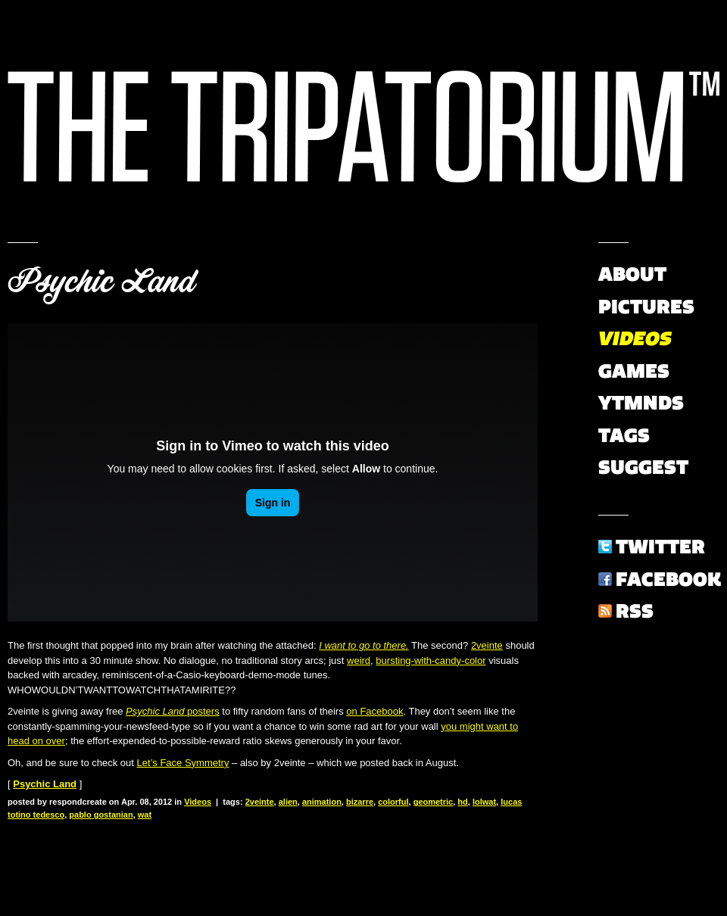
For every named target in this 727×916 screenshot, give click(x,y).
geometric (433, 801)
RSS (635, 611)
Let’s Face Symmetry (183, 762)
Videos (197, 801)
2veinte (487, 645)
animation (322, 801)
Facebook (668, 579)
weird (358, 660)
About (632, 274)
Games (633, 371)
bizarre (359, 801)
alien (288, 801)
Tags (624, 435)
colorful (393, 801)
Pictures (646, 306)
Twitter (660, 546)
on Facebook (374, 711)
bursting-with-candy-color (430, 660)
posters (173, 711)
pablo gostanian (101, 814)
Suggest (643, 467)
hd (462, 801)
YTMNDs (641, 403)
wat (144, 814)
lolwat (484, 801)
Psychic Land (101, 281)
